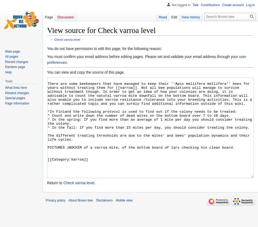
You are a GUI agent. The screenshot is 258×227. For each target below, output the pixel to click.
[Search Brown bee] (230, 16)
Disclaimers (104, 220)
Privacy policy (55, 220)
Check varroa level (67, 39)
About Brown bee (80, 220)
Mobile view (124, 220)
